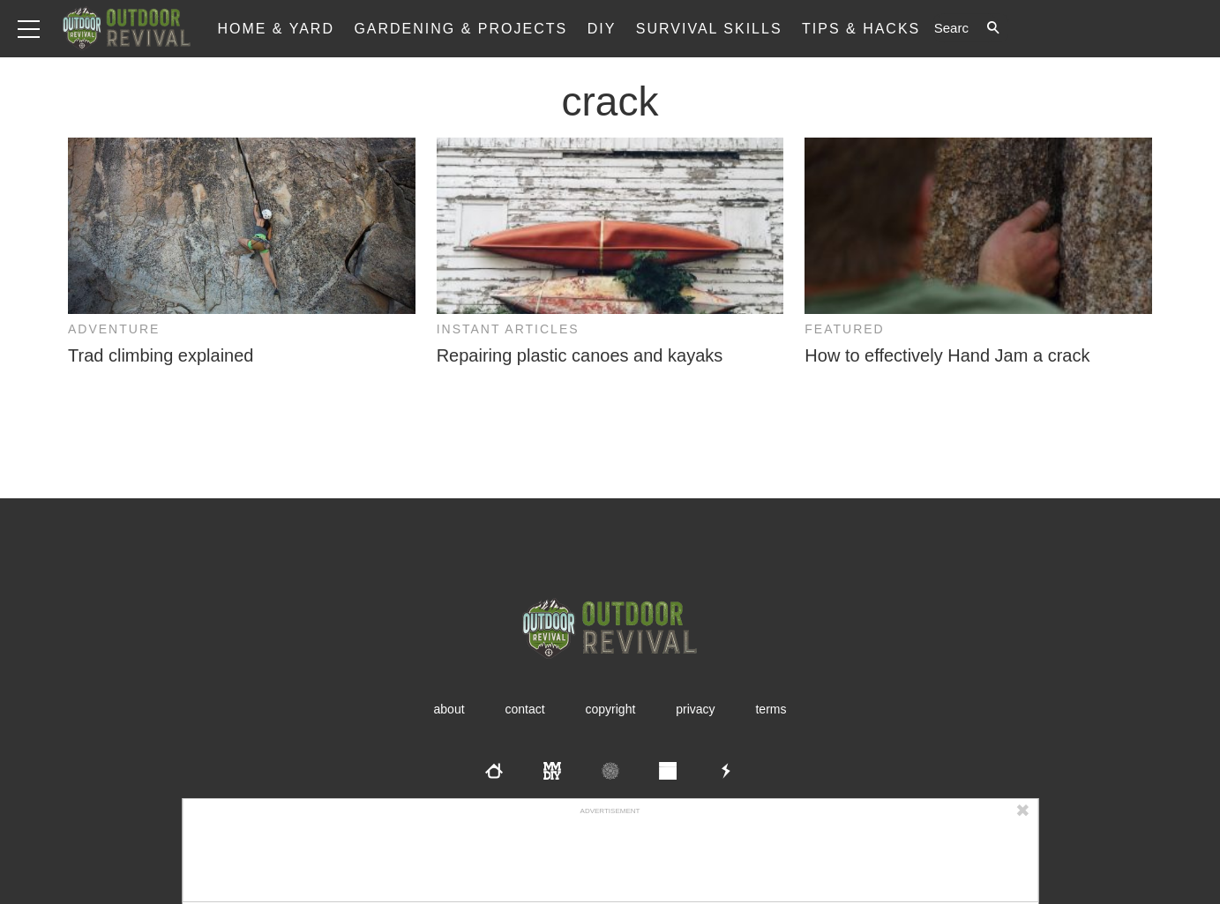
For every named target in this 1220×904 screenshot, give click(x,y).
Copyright (611, 709)
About (449, 709)
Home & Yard (275, 28)
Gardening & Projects (460, 28)
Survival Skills (709, 28)
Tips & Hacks (861, 28)
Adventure (114, 329)
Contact (524, 709)
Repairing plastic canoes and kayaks (580, 355)
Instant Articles (508, 329)
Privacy (695, 709)
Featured (844, 329)
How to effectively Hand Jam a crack (947, 355)
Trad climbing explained (160, 355)
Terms (770, 709)
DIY (602, 28)
